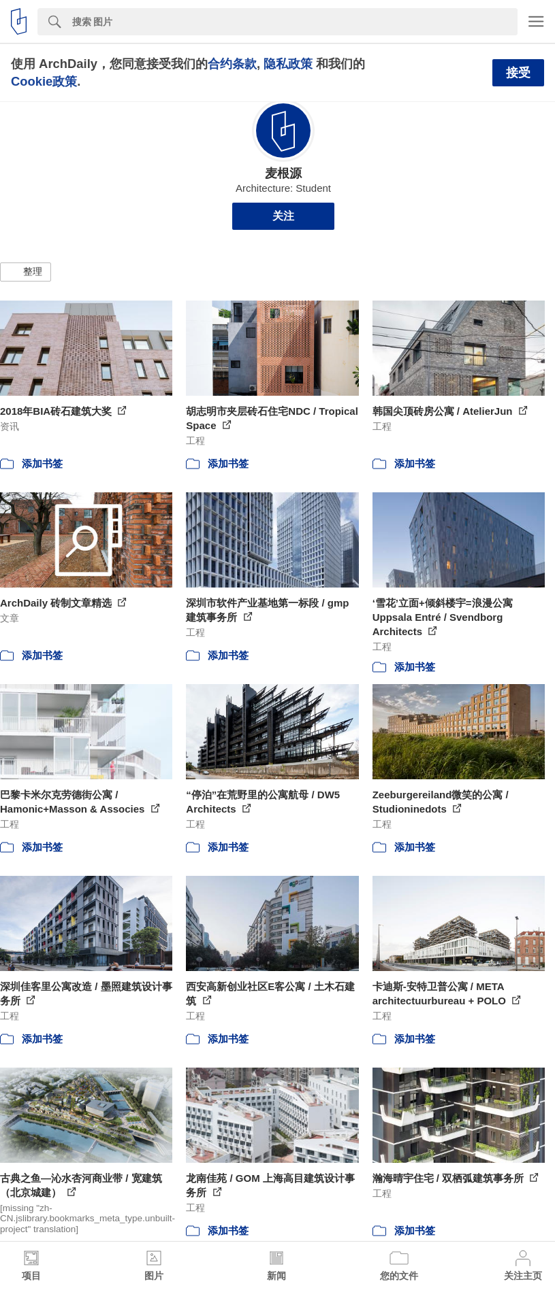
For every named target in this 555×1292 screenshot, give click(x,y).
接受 (518, 73)
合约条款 (232, 63)
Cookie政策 (44, 81)
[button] (25, 272)
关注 (283, 216)
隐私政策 (288, 63)
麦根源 (283, 173)
